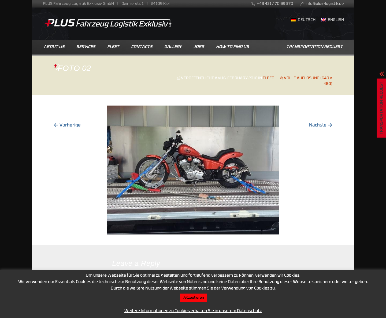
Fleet (113, 47)
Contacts (142, 47)
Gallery (173, 47)
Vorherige (67, 125)
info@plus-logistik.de (325, 4)
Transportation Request (315, 47)
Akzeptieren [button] (193, 297)
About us (54, 47)
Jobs (199, 47)
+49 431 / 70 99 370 (275, 4)
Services (86, 47)
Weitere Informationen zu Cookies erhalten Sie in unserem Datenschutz (193, 311)
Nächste (320, 125)
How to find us (232, 47)
